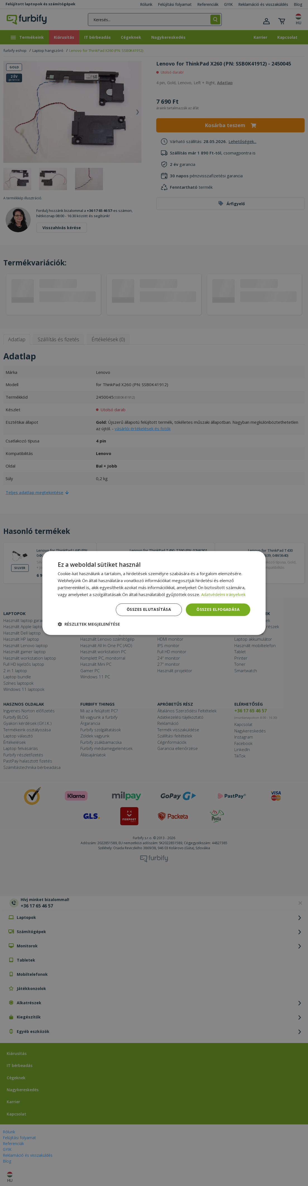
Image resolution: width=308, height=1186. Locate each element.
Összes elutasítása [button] (149, 609)
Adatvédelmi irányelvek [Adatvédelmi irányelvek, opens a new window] (223, 594)
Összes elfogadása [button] (218, 609)
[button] (89, 624)
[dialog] (154, 593)
